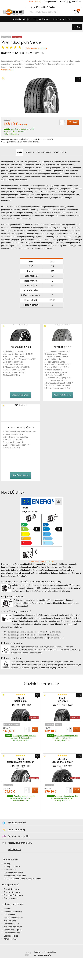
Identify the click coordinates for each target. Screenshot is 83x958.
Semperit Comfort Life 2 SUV (59, 364)
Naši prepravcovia (11, 909)
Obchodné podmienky (13, 897)
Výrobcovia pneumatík (13, 858)
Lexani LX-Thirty (13, 375)
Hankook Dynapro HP (14, 442)
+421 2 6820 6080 (44, 7)
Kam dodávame (10, 924)
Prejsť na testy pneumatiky (36, 48)
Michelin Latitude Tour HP (59, 385)
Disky (34, 19)
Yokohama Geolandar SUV (59, 388)
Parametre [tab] (29, 152)
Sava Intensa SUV (12, 447)
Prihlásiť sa (74, 1)
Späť (78, 27)
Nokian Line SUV (54, 359)
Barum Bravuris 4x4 (55, 370)
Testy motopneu (11, 883)
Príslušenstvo (45, 19)
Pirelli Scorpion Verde (14, 362)
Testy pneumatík (48, 1)
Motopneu (24, 19)
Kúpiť (71, 122)
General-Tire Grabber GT (57, 372)
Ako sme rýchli (10, 906)
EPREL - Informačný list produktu (41, 561)
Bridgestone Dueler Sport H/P (60, 383)
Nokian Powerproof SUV (15, 372)
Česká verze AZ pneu (13, 915)
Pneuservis (59, 19)
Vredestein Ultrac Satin (14, 356)
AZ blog (7, 849)
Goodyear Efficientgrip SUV (58, 351)
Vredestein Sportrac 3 (14, 440)
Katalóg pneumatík (12, 852)
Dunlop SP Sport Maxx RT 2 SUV (19, 354)
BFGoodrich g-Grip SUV (57, 380)
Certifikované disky (12, 918)
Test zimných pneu (12, 877)
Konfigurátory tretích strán (15, 861)
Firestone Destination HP (57, 356)
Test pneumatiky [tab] (44, 152)
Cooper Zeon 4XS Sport (15, 370)
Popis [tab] (18, 152)
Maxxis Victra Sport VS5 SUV (17, 367)
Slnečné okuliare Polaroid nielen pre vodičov (22, 864)
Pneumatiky (12, 19)
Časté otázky (9, 900)
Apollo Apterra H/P (56, 375)
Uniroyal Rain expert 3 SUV (58, 367)
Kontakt (62, 1)
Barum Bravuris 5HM (14, 364)
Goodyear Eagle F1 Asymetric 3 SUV (20, 359)
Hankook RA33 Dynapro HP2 (60, 378)
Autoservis (71, 19)
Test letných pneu (11, 874)
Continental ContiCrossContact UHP (20, 432)
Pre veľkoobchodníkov (13, 903)
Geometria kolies (11, 921)
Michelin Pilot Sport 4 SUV (16, 351)
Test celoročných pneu (13, 880)
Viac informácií (7, 70)
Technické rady (10, 855)
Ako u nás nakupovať (13, 912)
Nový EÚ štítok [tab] (61, 152)
